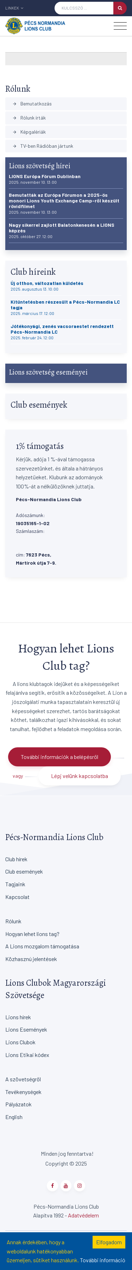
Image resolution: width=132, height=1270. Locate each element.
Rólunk (13, 921)
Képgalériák (29, 132)
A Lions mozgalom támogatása (42, 946)
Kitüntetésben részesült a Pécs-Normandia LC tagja (65, 307)
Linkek (14, 7)
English (14, 1116)
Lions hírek (18, 1017)
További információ (102, 1260)
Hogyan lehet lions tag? (32, 933)
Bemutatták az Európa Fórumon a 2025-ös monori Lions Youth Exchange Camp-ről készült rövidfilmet (64, 203)
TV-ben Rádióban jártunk (42, 146)
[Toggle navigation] (120, 26)
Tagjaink (15, 884)
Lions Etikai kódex (27, 1054)
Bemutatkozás (32, 104)
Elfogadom (109, 1242)
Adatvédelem (83, 1215)
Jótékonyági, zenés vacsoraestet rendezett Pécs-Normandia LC (62, 331)
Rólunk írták (29, 118)
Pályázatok (18, 1104)
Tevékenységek (23, 1091)
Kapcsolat (17, 896)
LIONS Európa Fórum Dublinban (45, 179)
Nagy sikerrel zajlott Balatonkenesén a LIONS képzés (61, 230)
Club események (24, 871)
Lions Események (26, 1029)
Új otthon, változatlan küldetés (47, 285)
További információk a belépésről (59, 756)
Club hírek (16, 859)
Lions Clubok (20, 1042)
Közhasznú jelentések (31, 958)
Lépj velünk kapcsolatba (79, 775)
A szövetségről (23, 1079)
